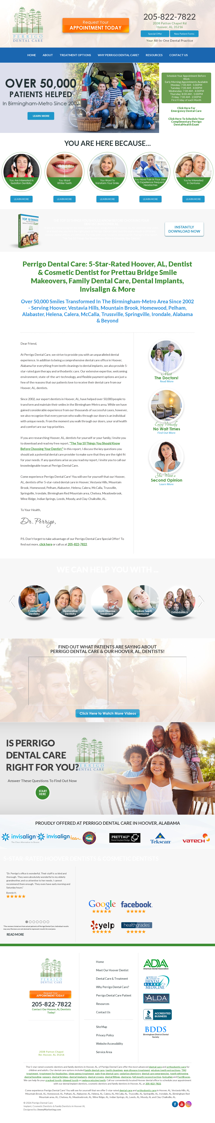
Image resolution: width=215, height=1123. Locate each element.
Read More (15, 934)
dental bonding (32, 1076)
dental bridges (60, 1076)
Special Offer (155, 33)
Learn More (21, 199)
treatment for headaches (53, 1073)
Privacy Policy (105, 1035)
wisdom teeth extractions (165, 1070)
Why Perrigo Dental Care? (118, 55)
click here (45, 544)
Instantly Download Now (184, 229)
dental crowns (96, 1076)
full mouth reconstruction (146, 1076)
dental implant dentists (75, 1083)
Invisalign (167, 1076)
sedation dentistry (130, 1073)
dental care (155, 1066)
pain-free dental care (107, 1073)
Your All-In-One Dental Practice (169, 40)
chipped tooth (70, 1080)
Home (31, 55)
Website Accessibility (109, 1043)
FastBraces (184, 1076)
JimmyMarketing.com (49, 1109)
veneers (46, 1076)
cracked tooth (53, 1080)
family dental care (94, 1070)
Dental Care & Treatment (112, 978)
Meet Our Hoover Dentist (112, 970)
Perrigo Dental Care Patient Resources (113, 1000)
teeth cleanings (114, 1070)
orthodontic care (176, 1066)
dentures (126, 1076)
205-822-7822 (169, 16)
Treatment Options (75, 55)
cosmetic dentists (97, 1083)
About (48, 55)
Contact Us (178, 55)
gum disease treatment (137, 1070)
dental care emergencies (155, 1073)
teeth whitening (179, 1073)
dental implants (78, 1076)
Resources (154, 55)
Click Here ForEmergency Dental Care (186, 109)
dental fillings (112, 1076)
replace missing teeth (94, 1080)
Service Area (104, 1052)
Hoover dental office (148, 1080)
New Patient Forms (184, 33)
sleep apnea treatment (81, 1073)
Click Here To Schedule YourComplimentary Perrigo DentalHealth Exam (186, 121)
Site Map (101, 1027)
